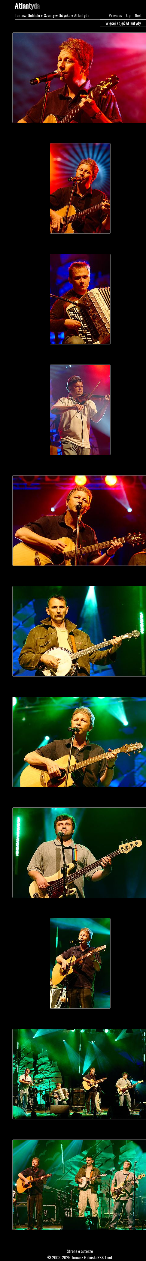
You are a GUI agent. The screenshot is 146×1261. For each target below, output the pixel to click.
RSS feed (104, 1257)
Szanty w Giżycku (57, 15)
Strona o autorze (80, 1251)
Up (128, 15)
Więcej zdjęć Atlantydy (123, 23)
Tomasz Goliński (27, 15)
